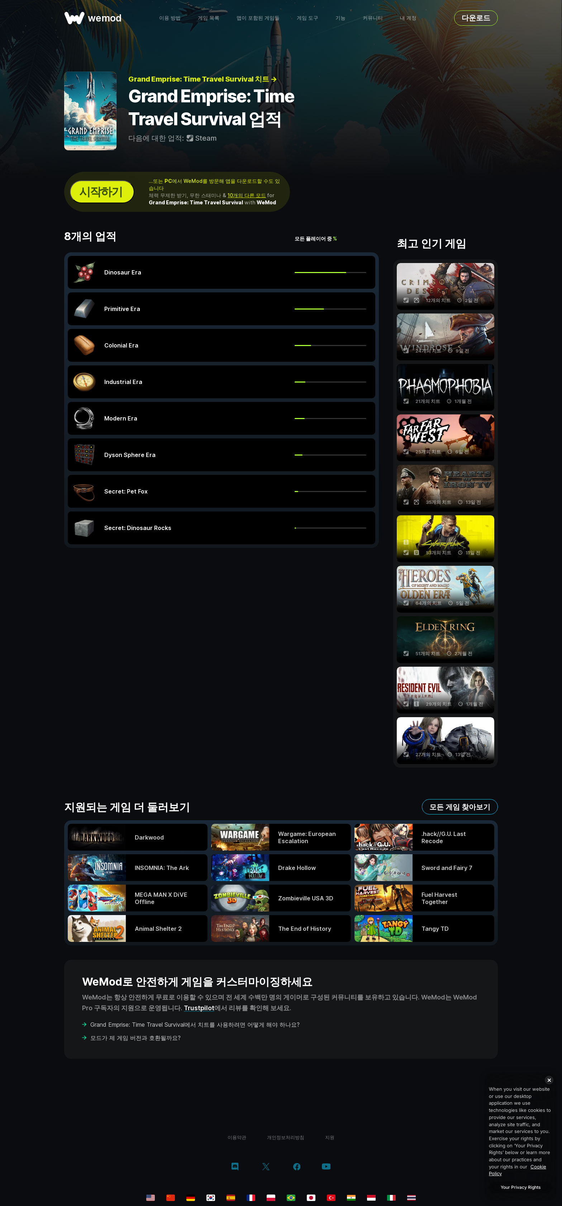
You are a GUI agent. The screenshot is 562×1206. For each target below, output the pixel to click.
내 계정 (408, 18)
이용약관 (237, 1137)
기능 (340, 18)
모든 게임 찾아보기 (459, 807)
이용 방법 (170, 18)
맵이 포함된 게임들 (258, 18)
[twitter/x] (266, 1167)
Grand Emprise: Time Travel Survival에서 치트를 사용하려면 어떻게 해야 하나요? (195, 1024)
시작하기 (100, 192)
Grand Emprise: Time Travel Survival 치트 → (202, 79)
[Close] (549, 1080)
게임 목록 (208, 18)
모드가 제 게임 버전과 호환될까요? (135, 1037)
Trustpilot (199, 1008)
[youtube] (326, 1167)
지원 (329, 1137)
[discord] (235, 1167)
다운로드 (476, 18)
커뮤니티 (373, 18)
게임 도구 (307, 18)
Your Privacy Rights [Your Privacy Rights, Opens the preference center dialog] (520, 1187)
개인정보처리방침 (285, 1137)
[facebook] (297, 1167)
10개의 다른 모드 (247, 195)
